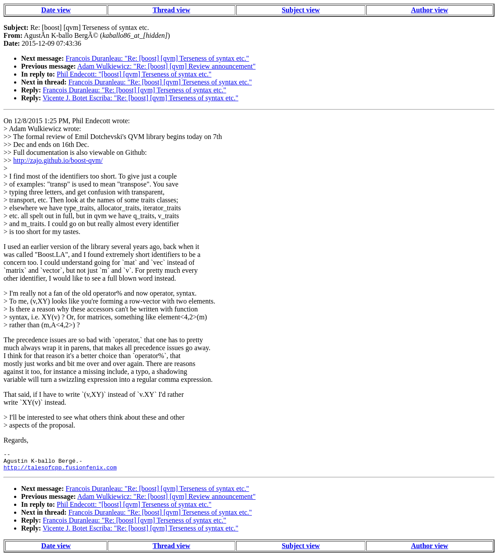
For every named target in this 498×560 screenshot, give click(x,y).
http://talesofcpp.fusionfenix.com (60, 471)
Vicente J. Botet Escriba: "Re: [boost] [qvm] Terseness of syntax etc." (140, 98)
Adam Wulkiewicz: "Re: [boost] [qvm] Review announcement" (166, 66)
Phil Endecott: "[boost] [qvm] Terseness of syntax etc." (134, 74)
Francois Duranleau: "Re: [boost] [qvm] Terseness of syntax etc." (157, 58)
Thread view (171, 10)
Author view (429, 10)
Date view (56, 10)
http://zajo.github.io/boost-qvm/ (58, 160)
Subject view (301, 10)
